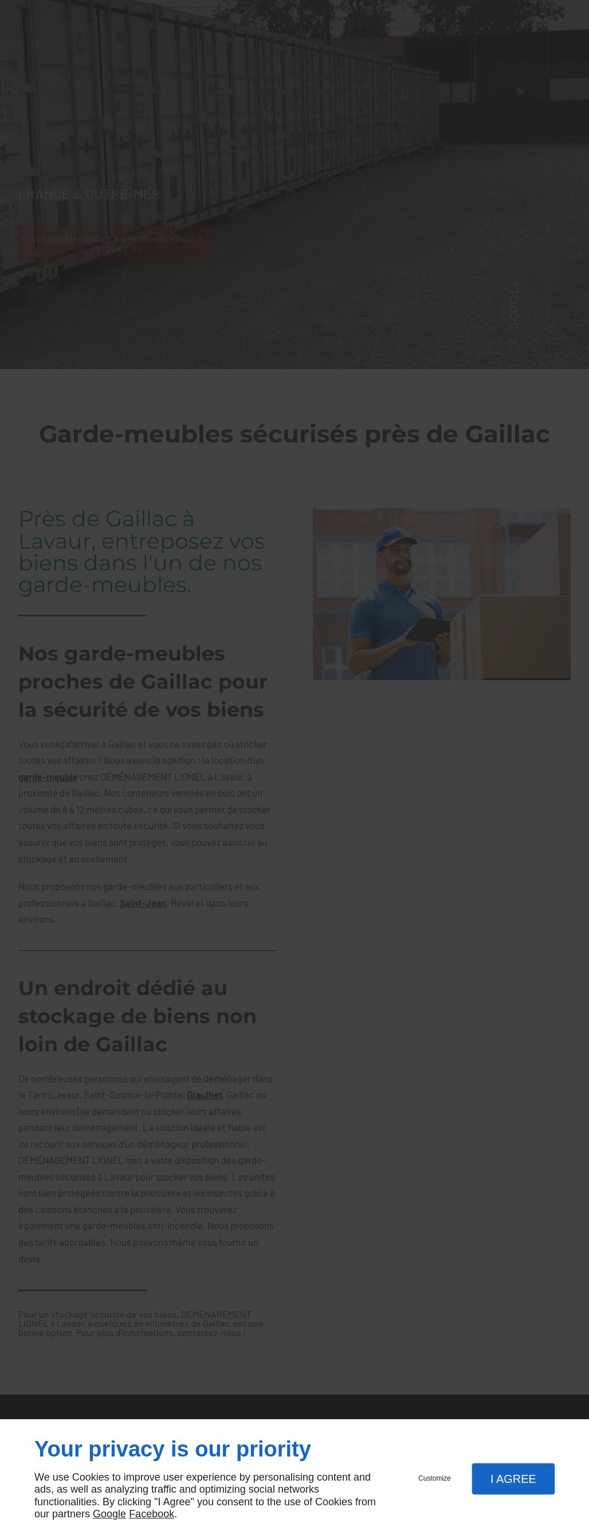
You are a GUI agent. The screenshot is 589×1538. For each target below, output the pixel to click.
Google (109, 1514)
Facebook (151, 1514)
